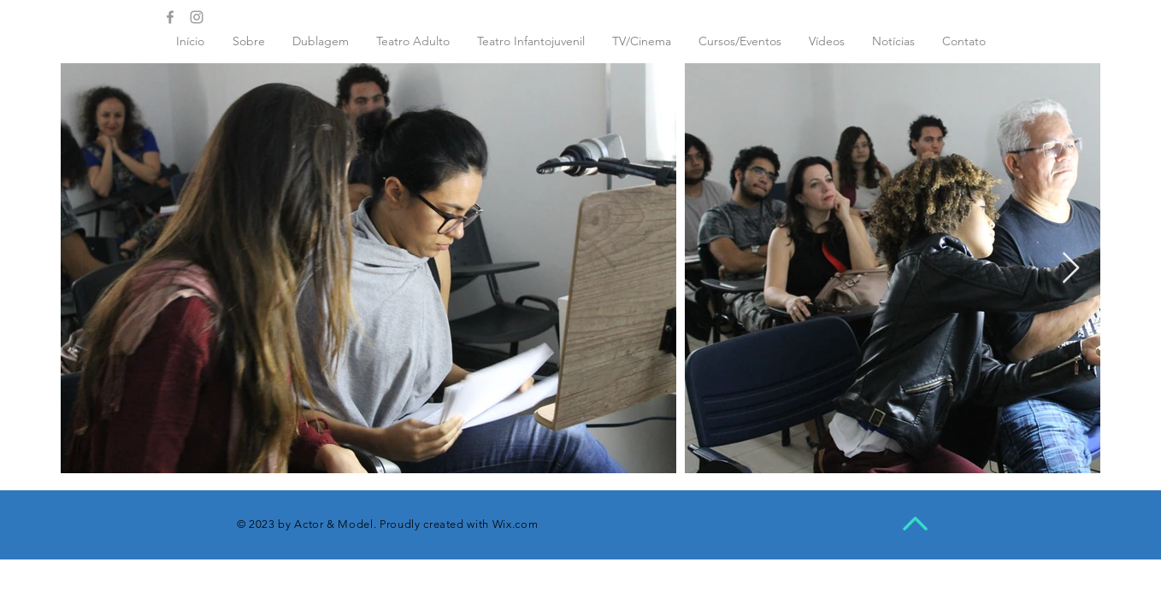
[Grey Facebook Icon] (170, 17)
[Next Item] (1071, 268)
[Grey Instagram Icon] (196, 17)
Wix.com (515, 524)
